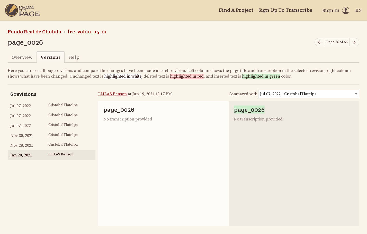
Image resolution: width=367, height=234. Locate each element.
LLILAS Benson (112, 94)
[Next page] (354, 42)
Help (73, 57)
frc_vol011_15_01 (87, 31)
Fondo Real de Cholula (34, 31)
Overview (22, 57)
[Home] (22, 10)
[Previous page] (319, 42)
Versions (50, 57)
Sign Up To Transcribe (285, 10)
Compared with (243, 94)
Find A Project (236, 10)
